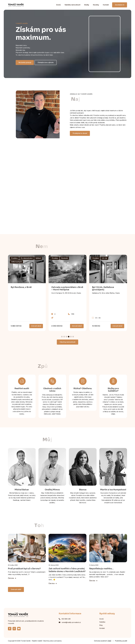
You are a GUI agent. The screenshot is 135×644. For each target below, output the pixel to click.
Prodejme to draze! (80, 133)
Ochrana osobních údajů (102, 641)
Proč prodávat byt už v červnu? (24, 568)
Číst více (12, 578)
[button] (62, 336)
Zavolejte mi (119, 5)
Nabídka (102, 622)
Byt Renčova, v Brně (21, 287)
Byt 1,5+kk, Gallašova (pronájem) (103, 288)
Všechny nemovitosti (67, 342)
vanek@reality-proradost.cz (71, 622)
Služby (86, 5)
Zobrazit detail (36, 326)
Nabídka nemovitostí (72, 5)
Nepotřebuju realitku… (101, 568)
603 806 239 (66, 619)
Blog (100, 625)
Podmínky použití (121, 641)
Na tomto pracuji (24, 62)
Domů (58, 5)
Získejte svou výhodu (46, 62)
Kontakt (106, 5)
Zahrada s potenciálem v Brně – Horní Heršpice (67, 288)
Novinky (96, 5)
